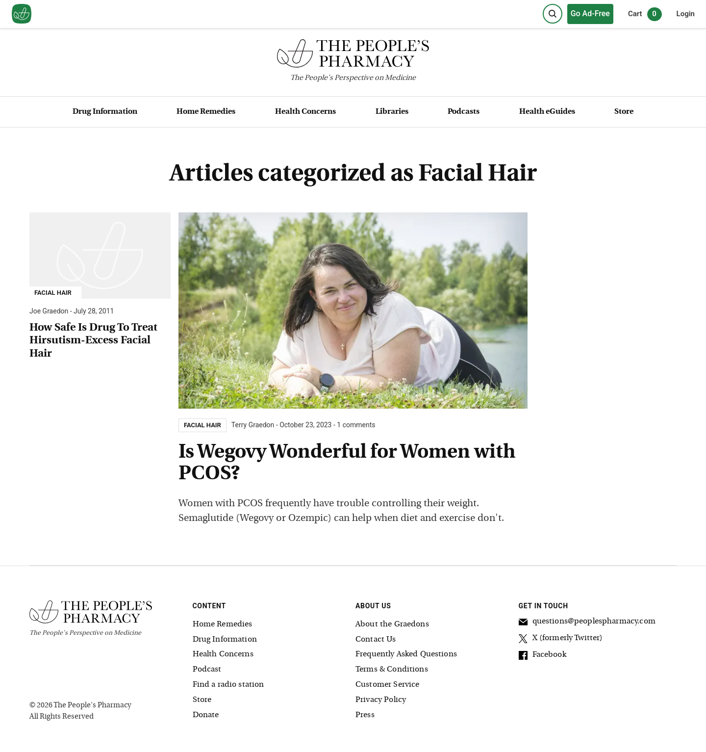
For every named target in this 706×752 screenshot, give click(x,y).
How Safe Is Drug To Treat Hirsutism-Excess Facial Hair (93, 341)
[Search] (552, 14)
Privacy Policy (380, 700)
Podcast (207, 670)
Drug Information (105, 112)
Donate (206, 715)
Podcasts (463, 112)
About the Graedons (392, 624)
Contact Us (375, 640)
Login (686, 13)
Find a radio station (228, 685)
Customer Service (387, 685)
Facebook (542, 656)
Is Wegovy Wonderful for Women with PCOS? (346, 463)
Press (365, 715)
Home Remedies (205, 112)
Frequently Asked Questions (406, 654)
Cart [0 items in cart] (645, 14)
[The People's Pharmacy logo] (353, 55)
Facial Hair (53, 292)
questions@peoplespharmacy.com (587, 623)
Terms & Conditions (391, 670)
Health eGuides (547, 112)
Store (623, 112)
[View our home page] (21, 14)
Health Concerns (305, 112)
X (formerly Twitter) (561, 639)
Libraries (392, 112)
